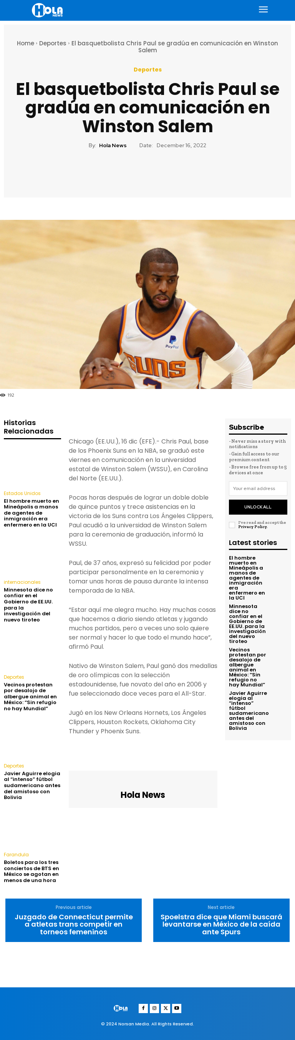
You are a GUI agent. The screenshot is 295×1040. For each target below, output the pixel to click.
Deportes (52, 43)
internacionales (22, 582)
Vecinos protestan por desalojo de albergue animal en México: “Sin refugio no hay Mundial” (30, 696)
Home (25, 43)
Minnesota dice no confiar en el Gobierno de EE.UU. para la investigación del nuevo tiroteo (28, 604)
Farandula (16, 854)
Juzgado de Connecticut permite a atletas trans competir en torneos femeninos (74, 924)
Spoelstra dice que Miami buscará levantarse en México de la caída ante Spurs (221, 924)
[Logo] (48, 10)
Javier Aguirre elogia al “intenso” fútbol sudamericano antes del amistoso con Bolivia (32, 785)
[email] (258, 488)
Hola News (113, 145)
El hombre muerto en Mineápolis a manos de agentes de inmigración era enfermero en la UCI (31, 512)
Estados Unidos (22, 493)
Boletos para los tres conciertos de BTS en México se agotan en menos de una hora (31, 871)
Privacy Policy (252, 526)
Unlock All (258, 507)
